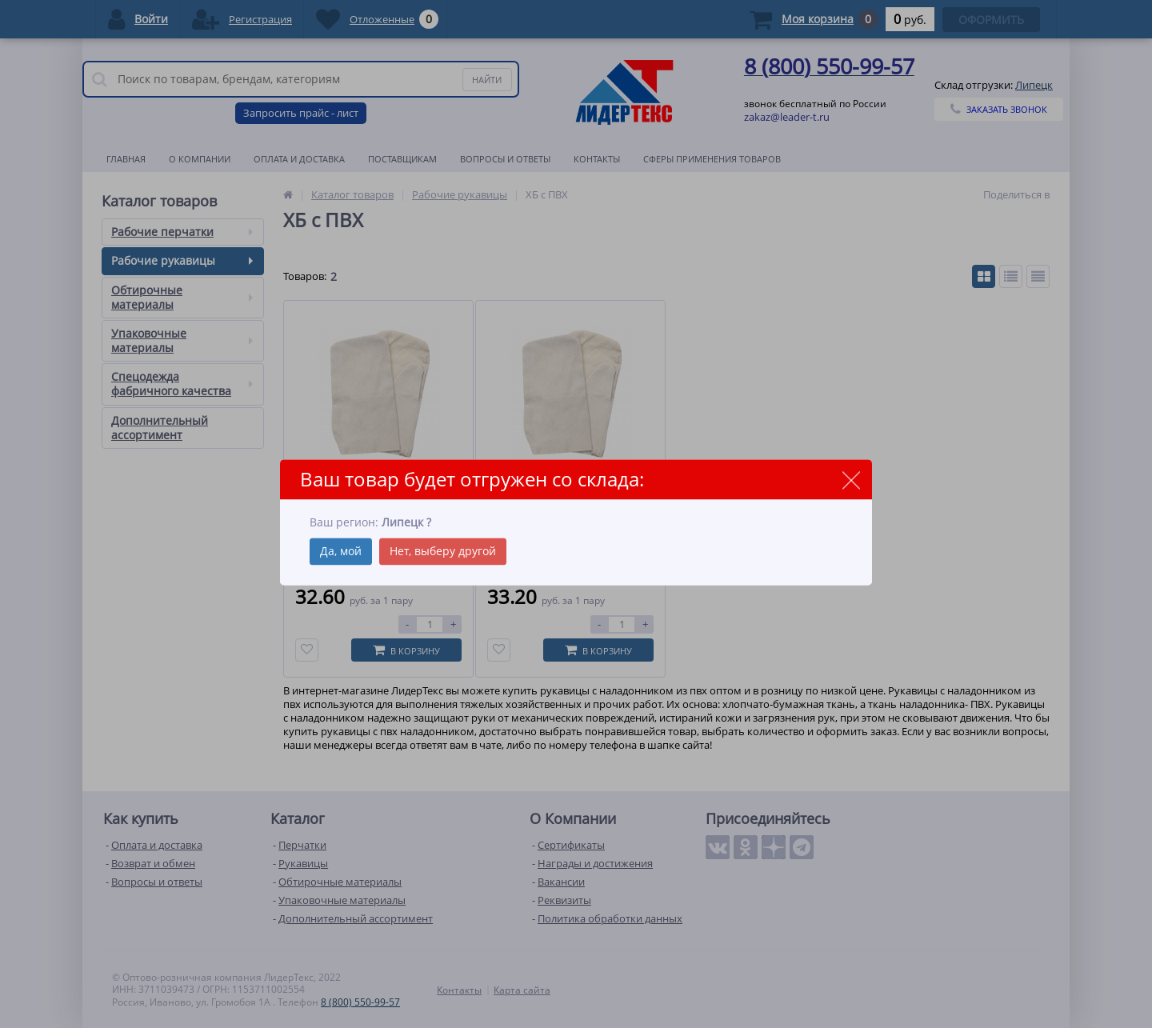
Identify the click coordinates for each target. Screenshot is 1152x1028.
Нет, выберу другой (443, 550)
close (851, 480)
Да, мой (341, 550)
